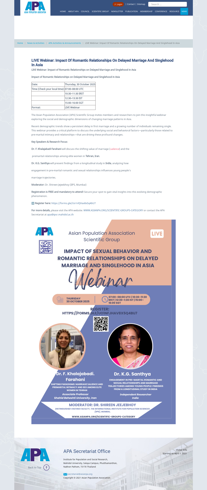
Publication (131, 11)
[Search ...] (167, 4)
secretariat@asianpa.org (80, 474)
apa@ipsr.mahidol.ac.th (60, 214)
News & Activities (35, 43)
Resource (174, 11)
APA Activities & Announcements (65, 43)
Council (85, 11)
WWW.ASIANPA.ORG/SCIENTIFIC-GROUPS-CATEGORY (113, 210)
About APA (73, 11)
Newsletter (117, 11)
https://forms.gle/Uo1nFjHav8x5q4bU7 (73, 203)
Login (118, 4)
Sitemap (141, 4)
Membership (146, 11)
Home (63, 11)
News (184, 11)
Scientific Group (100, 11)
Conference (161, 11)
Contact (131, 4)
